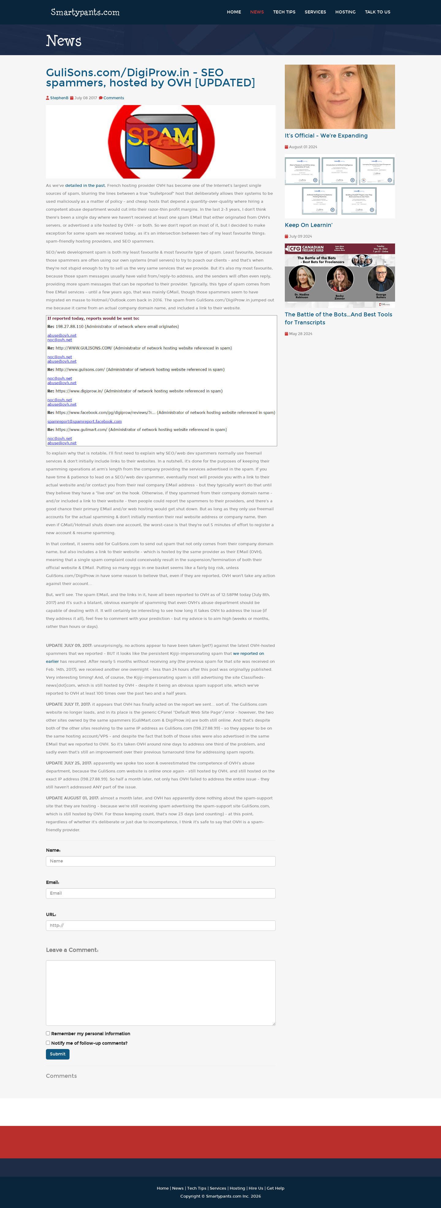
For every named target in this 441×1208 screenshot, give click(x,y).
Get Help (276, 1188)
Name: (53, 850)
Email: (52, 882)
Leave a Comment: (72, 950)
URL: (51, 914)
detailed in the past (85, 185)
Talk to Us (377, 12)
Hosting (345, 12)
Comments (114, 98)
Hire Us (256, 1188)
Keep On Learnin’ (309, 225)
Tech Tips (284, 12)
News (257, 12)
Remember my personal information (88, 1033)
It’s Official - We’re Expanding (326, 136)
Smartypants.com (85, 12)
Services (315, 12)
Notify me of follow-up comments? (86, 1043)
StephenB (59, 98)
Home (234, 12)
